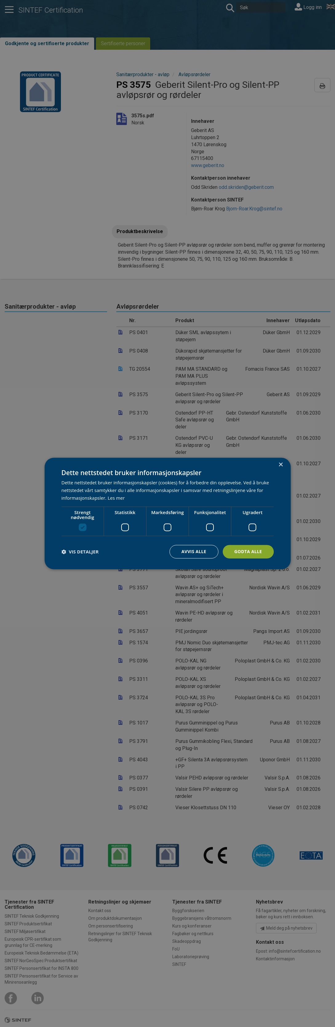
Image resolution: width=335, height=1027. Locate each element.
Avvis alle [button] (193, 551)
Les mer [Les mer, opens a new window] (116, 498)
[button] (80, 551)
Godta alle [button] (248, 551)
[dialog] (168, 513)
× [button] (280, 465)
